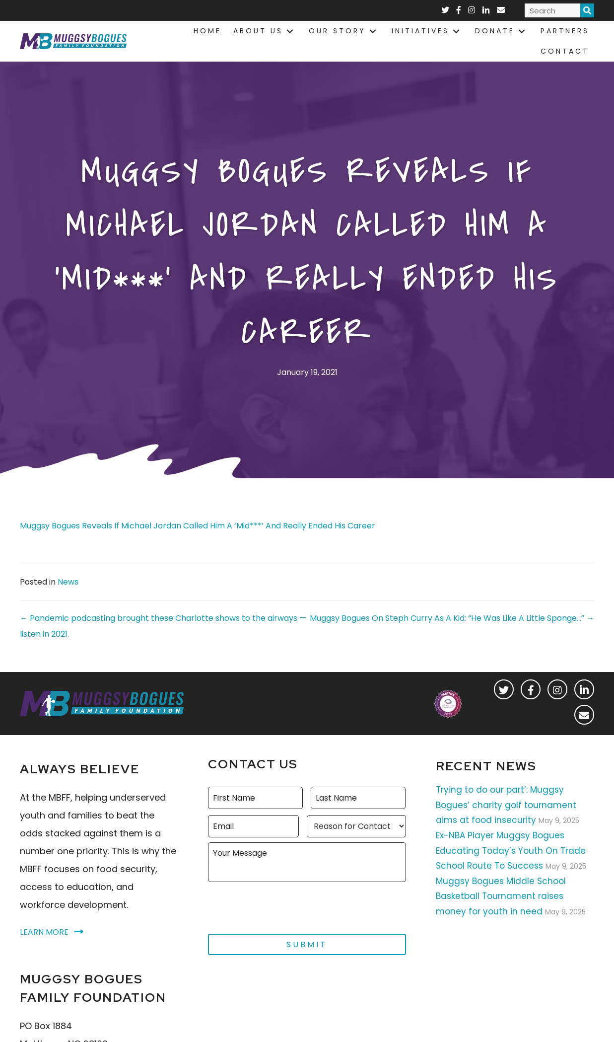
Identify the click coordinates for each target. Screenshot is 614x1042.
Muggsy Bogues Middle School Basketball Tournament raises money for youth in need (501, 896)
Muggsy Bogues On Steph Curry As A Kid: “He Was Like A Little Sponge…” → (452, 618)
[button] (504, 689)
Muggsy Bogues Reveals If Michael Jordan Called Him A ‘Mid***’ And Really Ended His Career (197, 525)
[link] (207, 31)
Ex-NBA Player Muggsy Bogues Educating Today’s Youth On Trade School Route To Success (511, 850)
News (68, 582)
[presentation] (283, 904)
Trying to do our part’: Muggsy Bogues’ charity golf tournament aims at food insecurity (506, 805)
